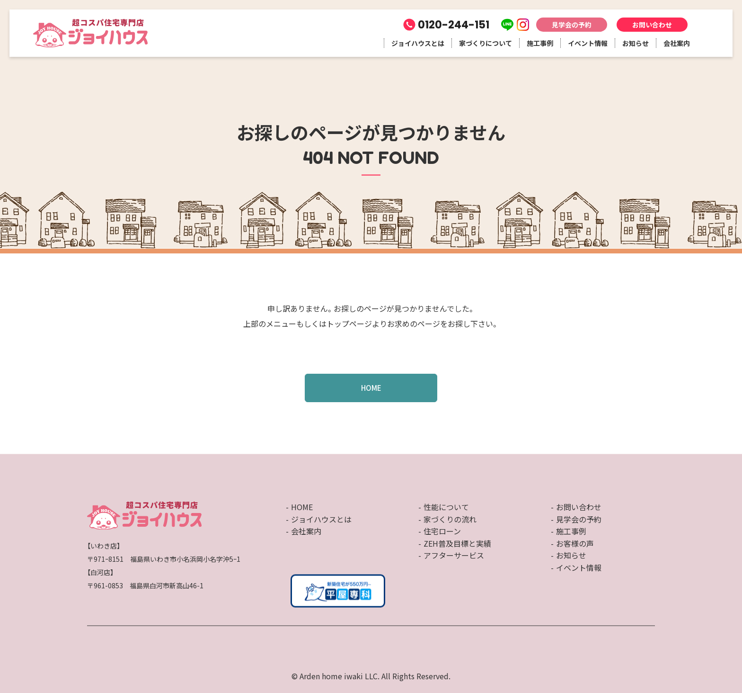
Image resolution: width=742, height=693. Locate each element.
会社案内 (676, 43)
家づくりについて (485, 43)
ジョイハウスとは (417, 43)
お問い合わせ (652, 24)
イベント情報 (588, 43)
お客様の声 (575, 543)
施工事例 (540, 43)
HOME (371, 388)
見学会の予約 (572, 24)
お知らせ (635, 43)
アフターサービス (454, 555)
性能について (446, 507)
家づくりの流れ (450, 519)
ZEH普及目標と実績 (457, 543)
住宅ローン (442, 531)
